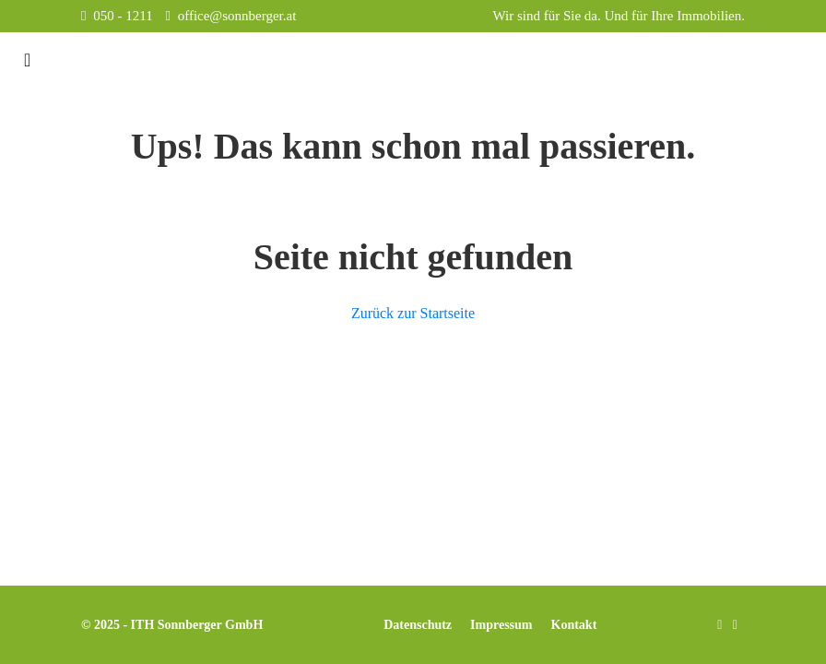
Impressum (501, 625)
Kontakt (574, 625)
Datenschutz (418, 625)
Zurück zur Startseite (413, 313)
